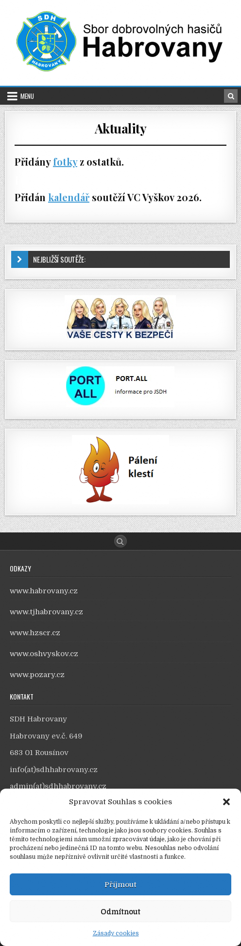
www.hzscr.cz (35, 632)
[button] (226, 802)
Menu (27, 96)
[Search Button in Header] (231, 96)
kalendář (68, 197)
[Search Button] (120, 541)
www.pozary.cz (37, 674)
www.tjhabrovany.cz (46, 611)
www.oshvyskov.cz (44, 653)
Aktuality (121, 128)
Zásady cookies (116, 933)
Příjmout (120, 884)
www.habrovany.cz (44, 591)
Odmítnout (120, 911)
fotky (65, 161)
